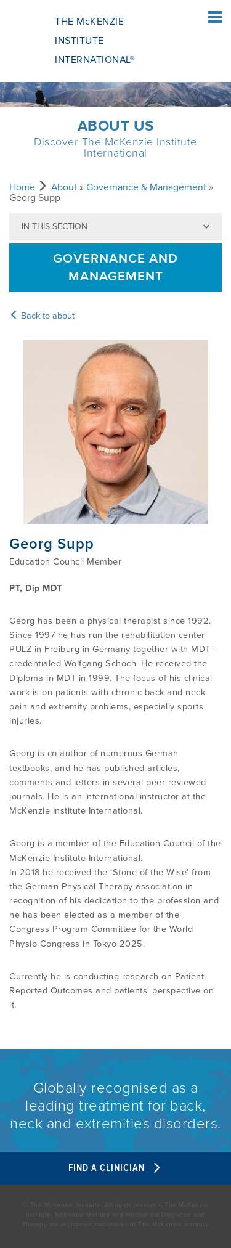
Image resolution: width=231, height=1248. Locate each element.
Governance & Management (146, 187)
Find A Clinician (115, 1168)
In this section (54, 226)
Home (22, 187)
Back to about (42, 316)
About (64, 187)
